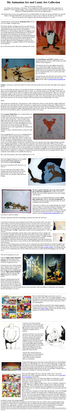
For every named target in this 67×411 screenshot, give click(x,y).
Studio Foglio (45, 308)
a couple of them (48, 247)
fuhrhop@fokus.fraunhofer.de (56, 79)
